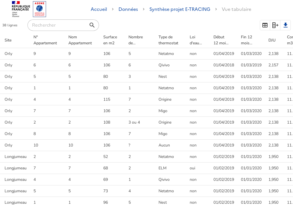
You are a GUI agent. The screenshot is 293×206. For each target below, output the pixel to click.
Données (128, 9)
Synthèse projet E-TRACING (179, 9)
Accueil (99, 9)
